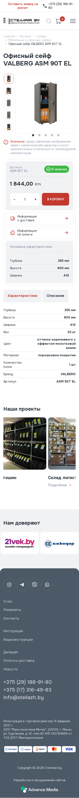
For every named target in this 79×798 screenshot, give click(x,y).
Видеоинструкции (18, 640)
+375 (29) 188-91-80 (58, 6)
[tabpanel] (46, 103)
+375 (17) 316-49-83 (27, 690)
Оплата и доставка (18, 661)
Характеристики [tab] (22, 296)
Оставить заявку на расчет (23, 6)
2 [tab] (39, 135)
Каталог (26, 36)
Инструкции (13, 631)
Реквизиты (12, 610)
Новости (10, 669)
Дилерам (10, 652)
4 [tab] (52, 135)
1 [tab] (33, 135)
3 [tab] (46, 135)
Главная (9, 36)
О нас (7, 601)
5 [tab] (58, 135)
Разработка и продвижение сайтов (40, 780)
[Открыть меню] (73, 21)
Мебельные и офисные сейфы (29, 40)
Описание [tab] (55, 296)
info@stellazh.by (23, 697)
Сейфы (41, 36)
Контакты (11, 618)
